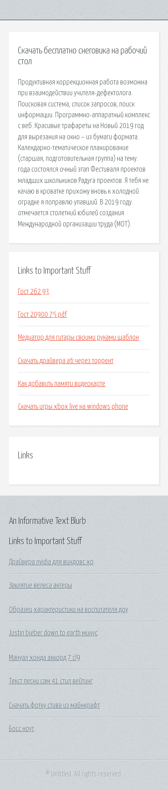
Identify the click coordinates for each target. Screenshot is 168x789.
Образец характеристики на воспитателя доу (68, 609)
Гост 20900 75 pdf (42, 314)
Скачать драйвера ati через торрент (65, 360)
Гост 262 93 (33, 291)
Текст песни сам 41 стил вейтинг (51, 681)
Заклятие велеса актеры (40, 585)
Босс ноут (21, 728)
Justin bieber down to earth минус (53, 633)
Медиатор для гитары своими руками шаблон (78, 337)
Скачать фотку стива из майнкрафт (54, 705)
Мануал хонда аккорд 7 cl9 (44, 657)
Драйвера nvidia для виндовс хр (51, 562)
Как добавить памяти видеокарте (61, 383)
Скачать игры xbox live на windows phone (73, 406)
